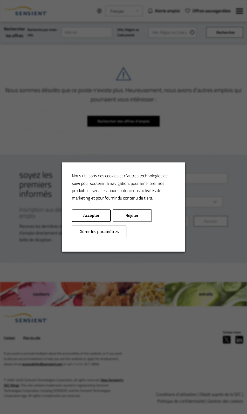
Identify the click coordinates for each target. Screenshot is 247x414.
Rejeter (132, 215)
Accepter (91, 215)
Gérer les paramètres (99, 231)
